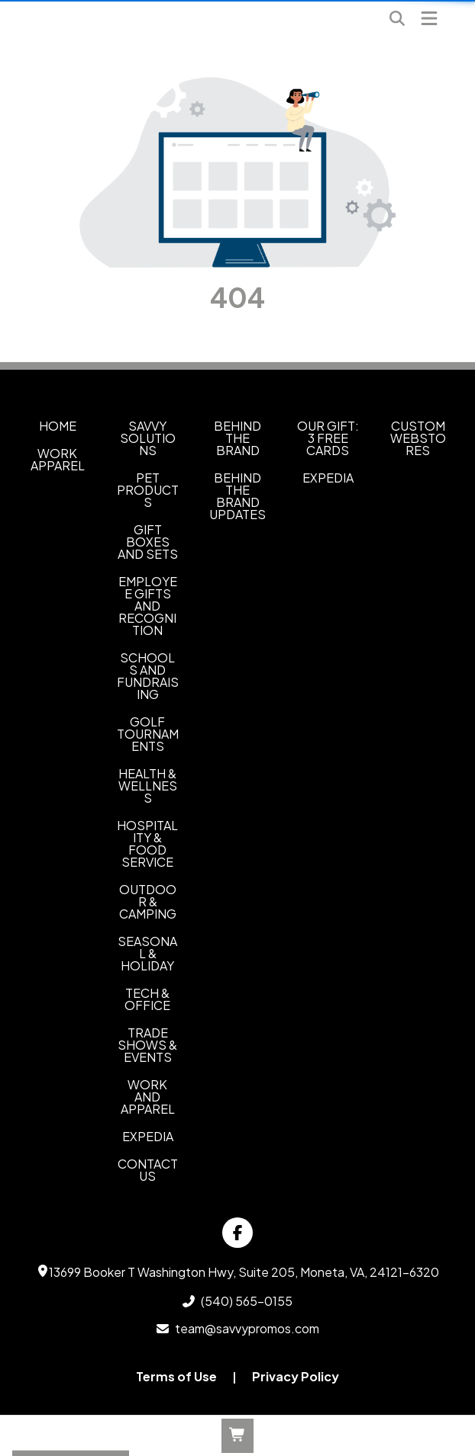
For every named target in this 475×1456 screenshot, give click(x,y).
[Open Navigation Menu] (429, 18)
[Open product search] (397, 18)
